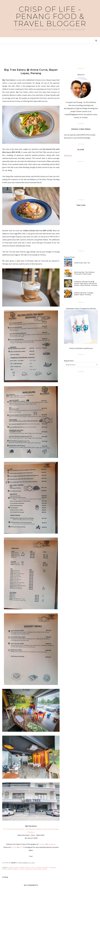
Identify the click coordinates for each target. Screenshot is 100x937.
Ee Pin (21, 847)
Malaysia (29, 869)
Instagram (51, 844)
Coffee (38, 867)
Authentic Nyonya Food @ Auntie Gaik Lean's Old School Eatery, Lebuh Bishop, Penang (85, 283)
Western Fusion (40, 869)
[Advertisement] (43, 56)
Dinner (53, 867)
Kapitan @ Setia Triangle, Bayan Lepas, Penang (83, 293)
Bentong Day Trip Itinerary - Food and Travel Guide (84, 273)
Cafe (32, 867)
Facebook (42, 844)
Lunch (22, 869)
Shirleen (14, 847)
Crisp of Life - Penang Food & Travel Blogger (50, 16)
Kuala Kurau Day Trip (82, 263)
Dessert (45, 867)
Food (4, 869)
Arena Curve (14, 867)
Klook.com (68, 155)
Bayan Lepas (25, 867)
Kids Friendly (13, 869)
